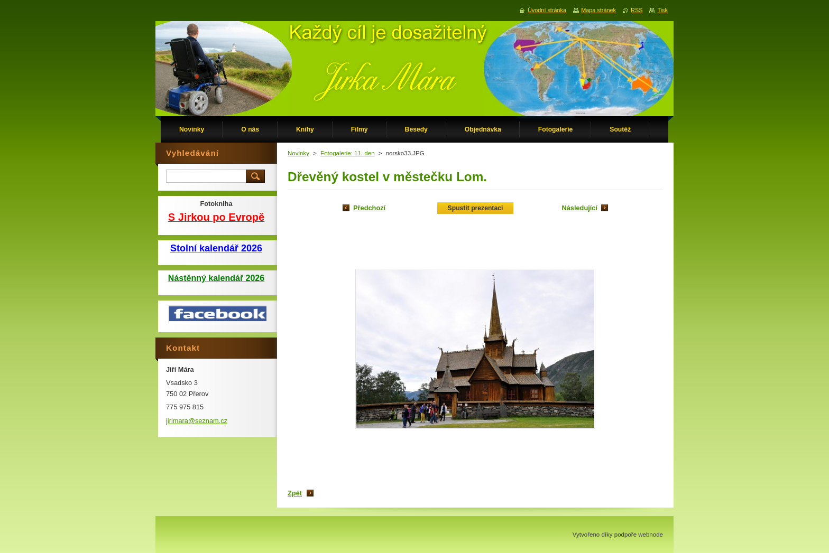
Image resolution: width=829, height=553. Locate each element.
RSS (636, 10)
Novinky (298, 153)
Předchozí (369, 208)
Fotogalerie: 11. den (347, 153)
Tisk (662, 10)
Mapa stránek (598, 10)
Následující (579, 208)
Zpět (295, 493)
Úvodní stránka (547, 10)
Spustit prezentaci (475, 208)
